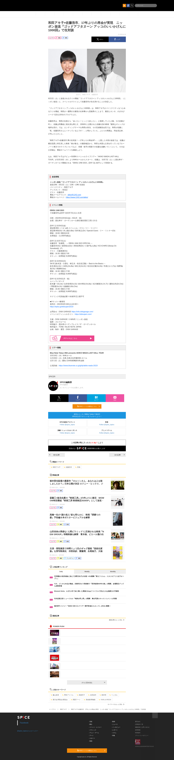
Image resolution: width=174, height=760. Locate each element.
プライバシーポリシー (141, 735)
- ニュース (115, 724)
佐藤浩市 (68, 467)
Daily (61, 571)
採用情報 (137, 730)
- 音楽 (90, 721)
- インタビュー (116, 727)
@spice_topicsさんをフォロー (27, 731)
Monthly (113, 571)
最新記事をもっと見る (116, 620)
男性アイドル (67, 695)
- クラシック (92, 730)
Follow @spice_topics (67, 424)
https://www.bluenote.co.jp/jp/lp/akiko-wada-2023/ (78, 366)
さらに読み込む (93, 682)
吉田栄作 (92, 695)
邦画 (77, 467)
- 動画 (113, 721)
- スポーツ (92, 738)
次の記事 (119, 455)
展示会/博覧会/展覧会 (59, 699)
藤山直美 (55, 695)
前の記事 (54, 455)
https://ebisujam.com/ (83, 314)
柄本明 (103, 695)
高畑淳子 (81, 695)
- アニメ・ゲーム (94, 733)
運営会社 (137, 721)
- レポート (115, 730)
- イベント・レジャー (95, 727)
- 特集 (113, 735)
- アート (91, 735)
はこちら (78, 338)
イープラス (52, 709)
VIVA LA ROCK (105, 699)
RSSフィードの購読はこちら (88, 406)
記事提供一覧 (139, 724)
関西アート (76, 699)
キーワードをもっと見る (116, 704)
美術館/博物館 (90, 699)
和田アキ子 (55, 467)
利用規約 (137, 733)
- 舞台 (90, 724)
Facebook (24, 723)
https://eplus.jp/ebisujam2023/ (61, 307)
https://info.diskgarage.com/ (82, 312)
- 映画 (90, 741)
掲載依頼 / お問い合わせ (142, 727)
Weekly (87, 571)
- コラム (114, 733)
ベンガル (113, 695)
